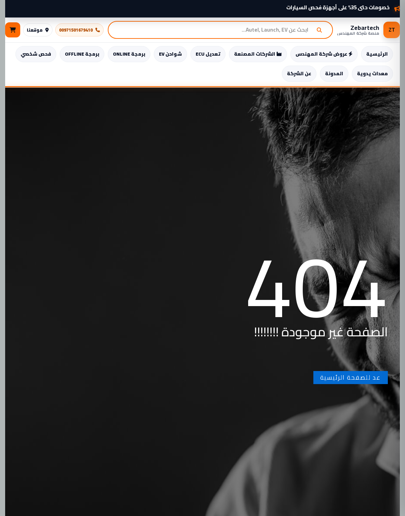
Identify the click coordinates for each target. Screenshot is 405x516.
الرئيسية (377, 53)
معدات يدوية (372, 73)
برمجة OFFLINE (82, 53)
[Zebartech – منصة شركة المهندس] (368, 30)
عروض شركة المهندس (324, 53)
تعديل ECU (208, 53)
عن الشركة (299, 73)
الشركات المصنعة (258, 53)
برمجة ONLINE (129, 53)
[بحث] (322, 30)
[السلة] (12, 29)
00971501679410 (79, 30)
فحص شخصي (36, 53)
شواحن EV (170, 53)
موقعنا (38, 30)
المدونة (334, 73)
